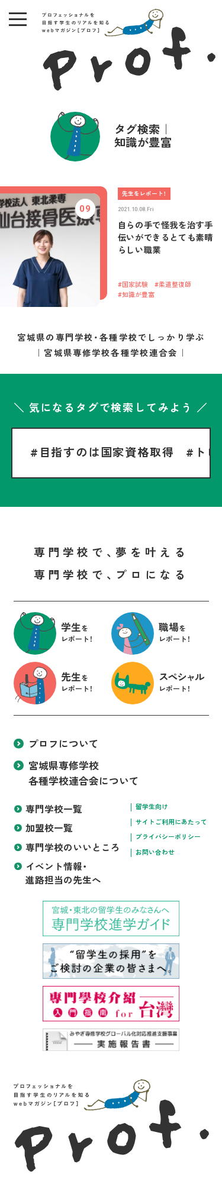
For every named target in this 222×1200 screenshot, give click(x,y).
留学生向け (152, 807)
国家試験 (135, 285)
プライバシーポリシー (168, 837)
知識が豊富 (138, 295)
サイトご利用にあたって (171, 822)
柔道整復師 (175, 285)
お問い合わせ (155, 852)
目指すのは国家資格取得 (107, 453)
